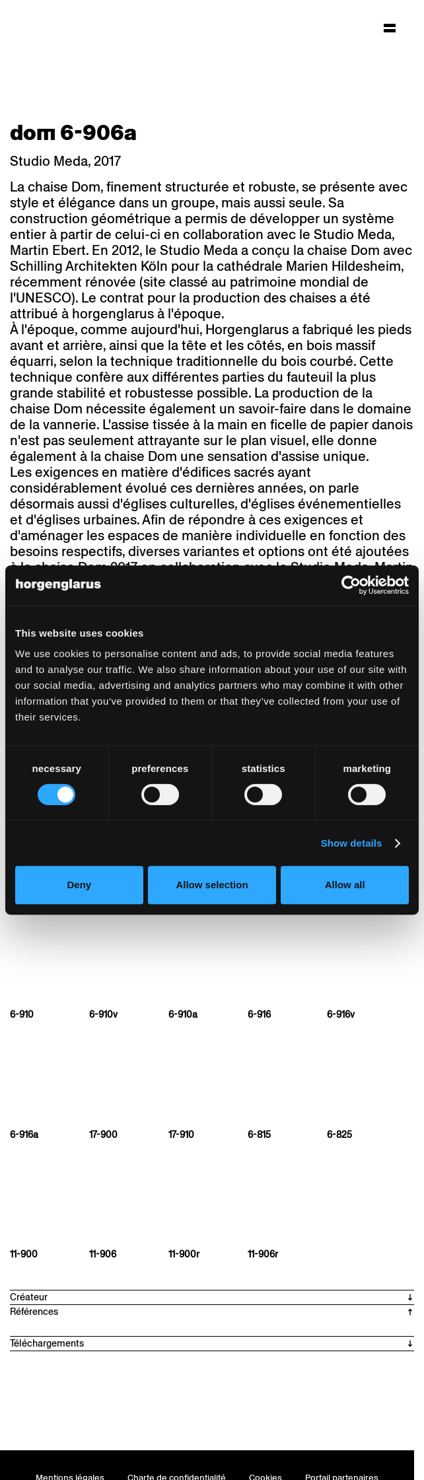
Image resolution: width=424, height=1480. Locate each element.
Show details (351, 843)
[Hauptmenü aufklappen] (389, 27)
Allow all (345, 884)
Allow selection (212, 884)
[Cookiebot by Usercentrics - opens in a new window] (351, 585)
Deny (79, 884)
